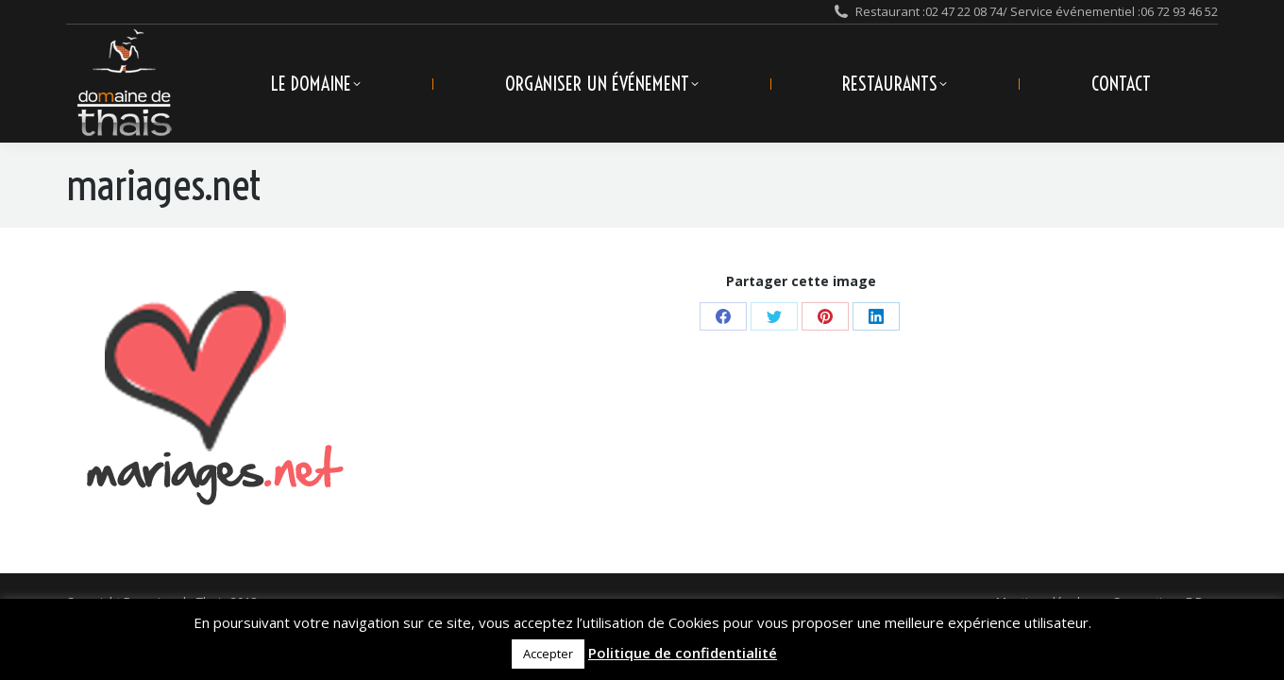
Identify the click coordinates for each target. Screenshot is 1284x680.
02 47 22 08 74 (964, 11)
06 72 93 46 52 (1179, 11)
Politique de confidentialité (682, 652)
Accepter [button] (548, 653)
